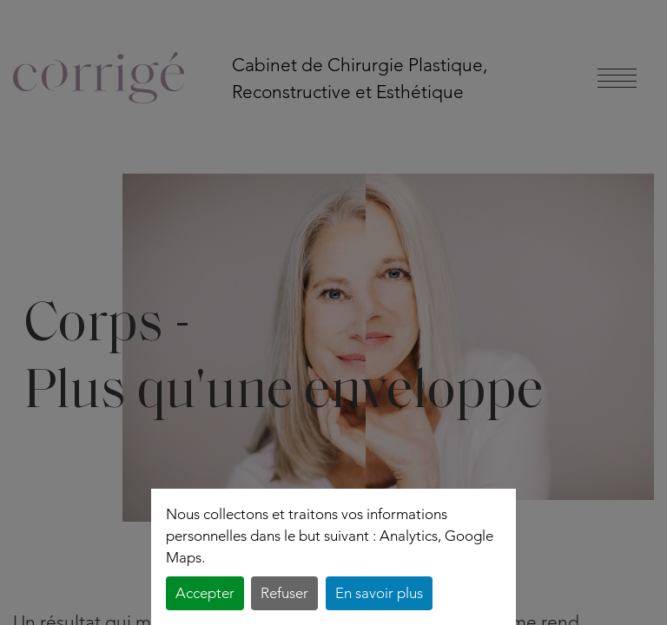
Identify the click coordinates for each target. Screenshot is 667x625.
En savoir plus (379, 593)
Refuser (284, 593)
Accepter (204, 593)
